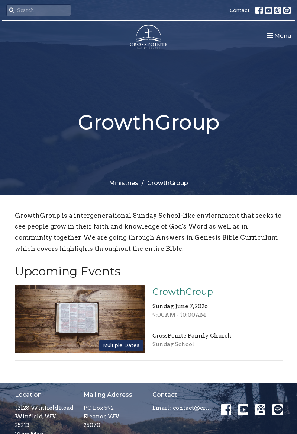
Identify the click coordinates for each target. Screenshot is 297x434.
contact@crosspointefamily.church (193, 408)
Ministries (123, 182)
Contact (240, 10)
